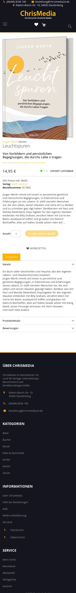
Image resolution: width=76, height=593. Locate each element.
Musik (6, 446)
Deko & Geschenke (13, 453)
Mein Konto (9, 559)
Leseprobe (11, 257)
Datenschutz (17, 537)
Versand (7, 522)
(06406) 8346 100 (16, 1)
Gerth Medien (19, 184)
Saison (6, 473)
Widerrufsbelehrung (14, 515)
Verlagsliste (9, 579)
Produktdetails (11, 320)
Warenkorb (9, 566)
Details (7, 264)
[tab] (38, 264)
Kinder (6, 459)
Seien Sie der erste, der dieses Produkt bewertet (24, 162)
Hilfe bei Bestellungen (15, 502)
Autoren (7, 586)
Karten (6, 466)
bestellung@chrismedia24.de (52, 1)
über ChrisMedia (12, 495)
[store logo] (38, 14)
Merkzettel (9, 573)
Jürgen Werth (10, 141)
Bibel (6, 433)
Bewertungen (10, 328)
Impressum (17, 530)
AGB (5, 508)
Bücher (7, 439)
